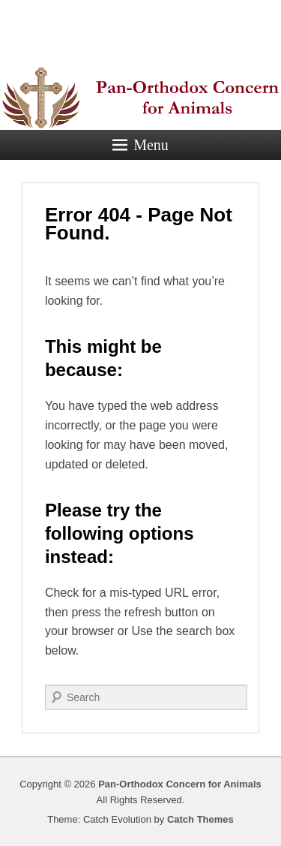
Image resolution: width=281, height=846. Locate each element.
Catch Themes (200, 819)
